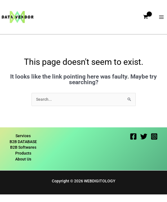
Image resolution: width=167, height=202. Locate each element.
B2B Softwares (23, 147)
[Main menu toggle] (161, 17)
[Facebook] (133, 136)
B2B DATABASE (23, 141)
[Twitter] (143, 136)
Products (23, 153)
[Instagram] (154, 136)
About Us (23, 159)
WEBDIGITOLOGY (99, 181)
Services (23, 136)
